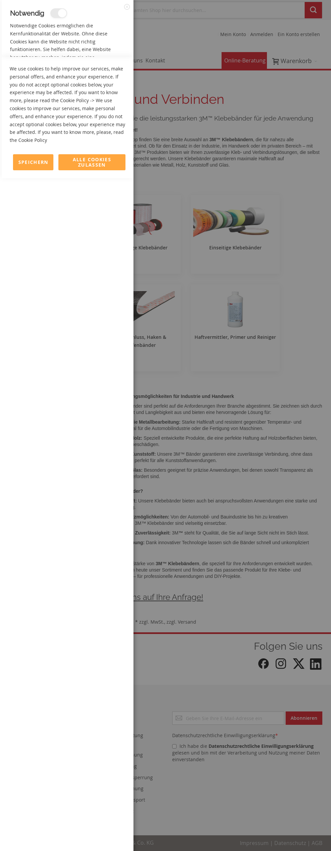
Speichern (33, 835)
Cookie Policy (74, 773)
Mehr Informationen (103, 72)
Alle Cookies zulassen (92, 835)
